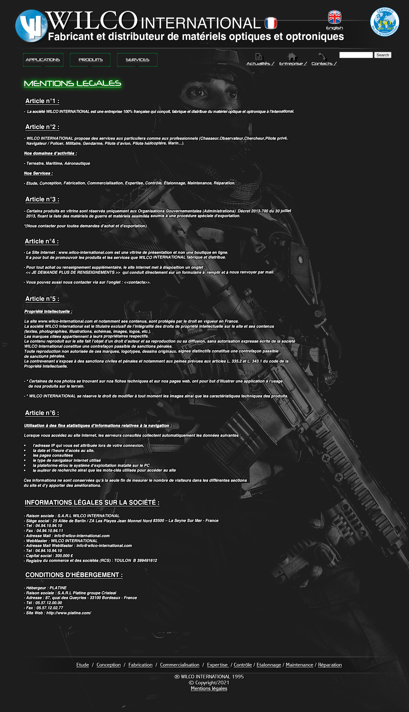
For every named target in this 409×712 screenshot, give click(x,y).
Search (383, 55)
